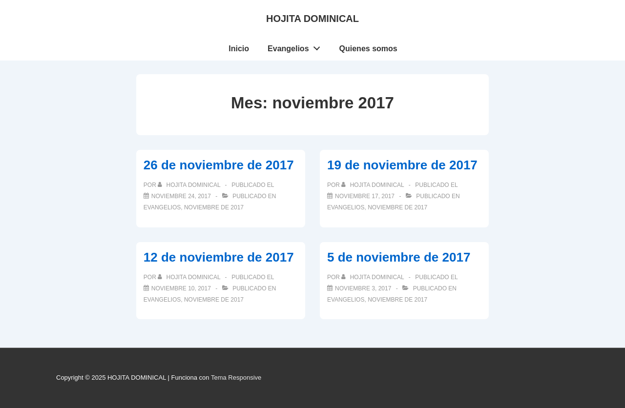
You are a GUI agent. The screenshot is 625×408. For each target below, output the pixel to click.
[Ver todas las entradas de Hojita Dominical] (190, 185)
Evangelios (296, 46)
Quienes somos (368, 48)
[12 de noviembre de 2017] (181, 288)
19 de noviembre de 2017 (402, 165)
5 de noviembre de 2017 (398, 257)
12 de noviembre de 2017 (219, 257)
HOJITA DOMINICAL (312, 18)
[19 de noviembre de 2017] (365, 196)
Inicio (239, 48)
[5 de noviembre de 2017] (363, 288)
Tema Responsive (236, 377)
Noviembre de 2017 (214, 207)
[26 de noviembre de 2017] (181, 196)
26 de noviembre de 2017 (219, 165)
